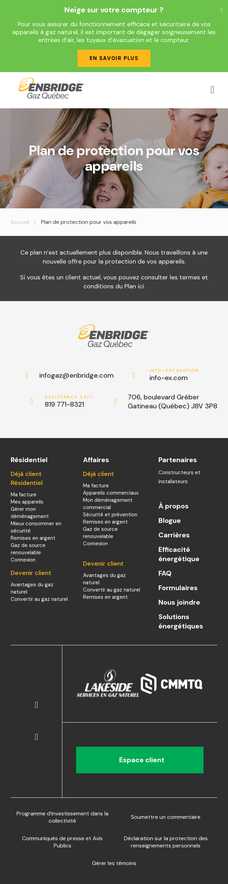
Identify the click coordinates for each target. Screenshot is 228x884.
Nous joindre (179, 602)
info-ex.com (174, 375)
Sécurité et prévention (110, 514)
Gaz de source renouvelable (28, 549)
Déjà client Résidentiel (27, 478)
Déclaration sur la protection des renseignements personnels (166, 842)
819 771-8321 (70, 402)
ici (141, 286)
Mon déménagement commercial (108, 504)
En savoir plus (114, 58)
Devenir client (31, 573)
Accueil (20, 222)
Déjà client (98, 474)
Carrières (174, 534)
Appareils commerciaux (110, 492)
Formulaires (178, 587)
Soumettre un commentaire (165, 817)
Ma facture (24, 494)
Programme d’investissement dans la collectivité (62, 817)
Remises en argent (33, 538)
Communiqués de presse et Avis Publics (62, 842)
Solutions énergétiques (180, 621)
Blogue (169, 520)
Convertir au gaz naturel (39, 599)
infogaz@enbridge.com (69, 375)
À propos (173, 505)
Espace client (140, 759)
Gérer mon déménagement (30, 513)
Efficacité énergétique (178, 554)
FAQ (165, 573)
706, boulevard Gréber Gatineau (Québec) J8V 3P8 (172, 401)
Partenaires (177, 459)
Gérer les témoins (114, 863)
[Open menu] (212, 90)
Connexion (23, 559)
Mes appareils (27, 501)
